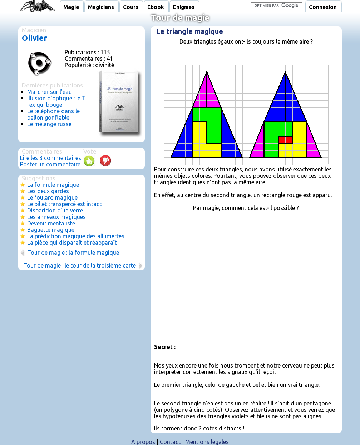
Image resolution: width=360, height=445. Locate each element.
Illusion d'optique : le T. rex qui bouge (57, 101)
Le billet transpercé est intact (64, 204)
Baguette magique (50, 229)
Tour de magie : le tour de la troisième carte (79, 265)
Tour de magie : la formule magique (73, 252)
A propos (143, 442)
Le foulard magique (52, 197)
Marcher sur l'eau (49, 92)
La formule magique (53, 184)
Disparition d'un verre (55, 210)
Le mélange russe (49, 124)
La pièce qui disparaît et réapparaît (72, 242)
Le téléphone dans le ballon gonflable (53, 114)
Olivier (34, 37)
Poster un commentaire (50, 164)
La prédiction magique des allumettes (75, 236)
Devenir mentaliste (51, 223)
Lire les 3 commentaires (50, 158)
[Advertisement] (244, 274)
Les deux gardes (48, 191)
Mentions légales (207, 442)
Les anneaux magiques (56, 217)
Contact (170, 442)
